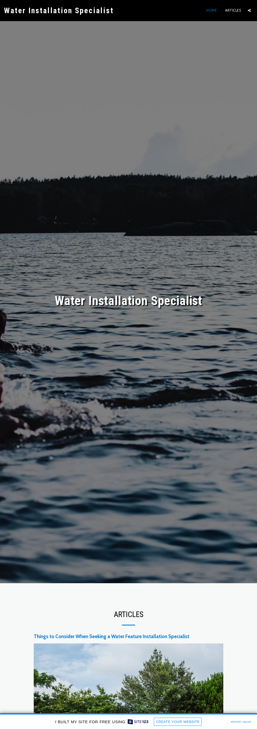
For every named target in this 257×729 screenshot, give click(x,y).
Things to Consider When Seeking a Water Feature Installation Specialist (111, 648)
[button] (249, 10)
